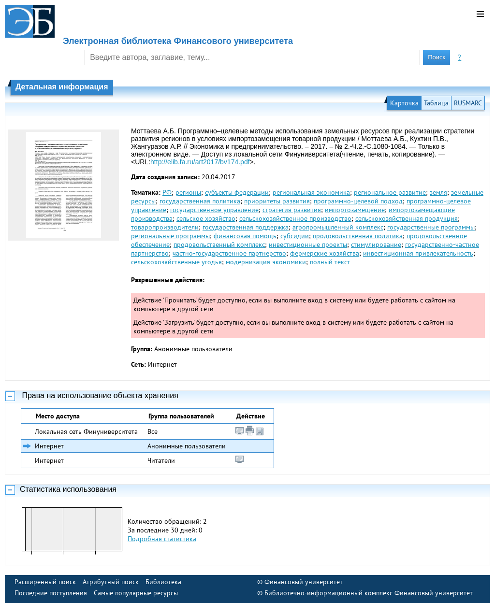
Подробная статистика (162, 538)
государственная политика (200, 201)
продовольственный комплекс (219, 244)
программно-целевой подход (358, 201)
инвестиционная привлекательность (418, 253)
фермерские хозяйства (324, 253)
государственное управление (214, 209)
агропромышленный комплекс (337, 227)
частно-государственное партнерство (229, 253)
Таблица (436, 103)
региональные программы (170, 235)
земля (438, 192)
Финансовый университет (303, 581)
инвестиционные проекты (308, 244)
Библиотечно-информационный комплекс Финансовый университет (368, 593)
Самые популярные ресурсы (136, 593)
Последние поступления (51, 593)
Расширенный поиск (45, 581)
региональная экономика (311, 192)
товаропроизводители (165, 227)
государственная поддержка (246, 227)
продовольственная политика (358, 235)
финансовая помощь (245, 235)
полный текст (330, 262)
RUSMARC (468, 103)
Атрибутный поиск (111, 581)
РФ (167, 192)
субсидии (294, 235)
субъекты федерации (237, 192)
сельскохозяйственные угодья (176, 262)
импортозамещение (355, 209)
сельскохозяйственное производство (295, 218)
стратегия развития (291, 209)
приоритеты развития (277, 201)
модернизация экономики (266, 262)
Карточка (404, 103)
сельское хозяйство (205, 218)
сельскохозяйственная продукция (406, 218)
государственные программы (431, 227)
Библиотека (163, 581)
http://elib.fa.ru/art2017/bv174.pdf (199, 162)
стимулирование (376, 244)
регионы (188, 192)
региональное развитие (390, 192)
